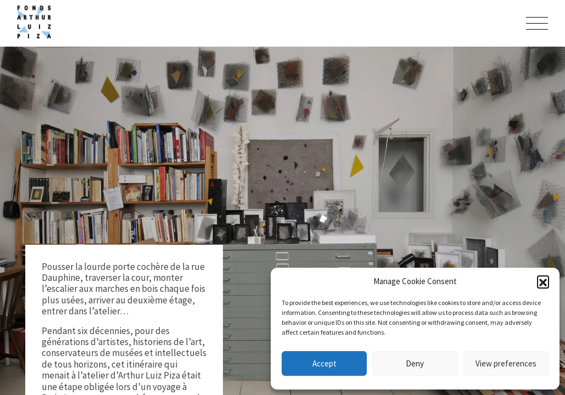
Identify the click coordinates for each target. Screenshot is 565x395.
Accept (324, 363)
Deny (415, 363)
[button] (543, 281)
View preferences (506, 363)
